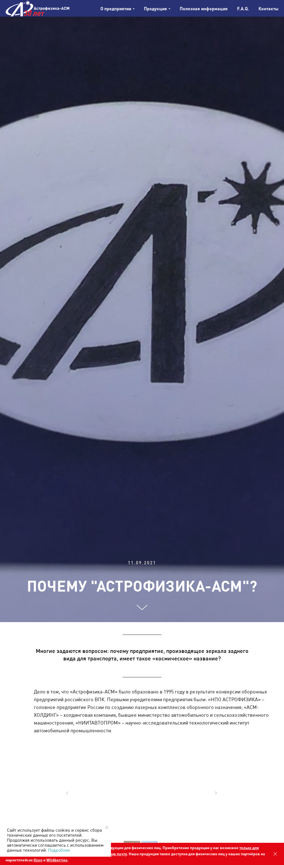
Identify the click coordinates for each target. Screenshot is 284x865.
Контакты (268, 8)
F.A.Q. (243, 8)
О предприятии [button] (115, 8)
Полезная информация (204, 8)
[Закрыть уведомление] (107, 827)
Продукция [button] (155, 8)
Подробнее (59, 850)
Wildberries (56, 859)
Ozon (38, 859)
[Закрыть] (275, 854)
